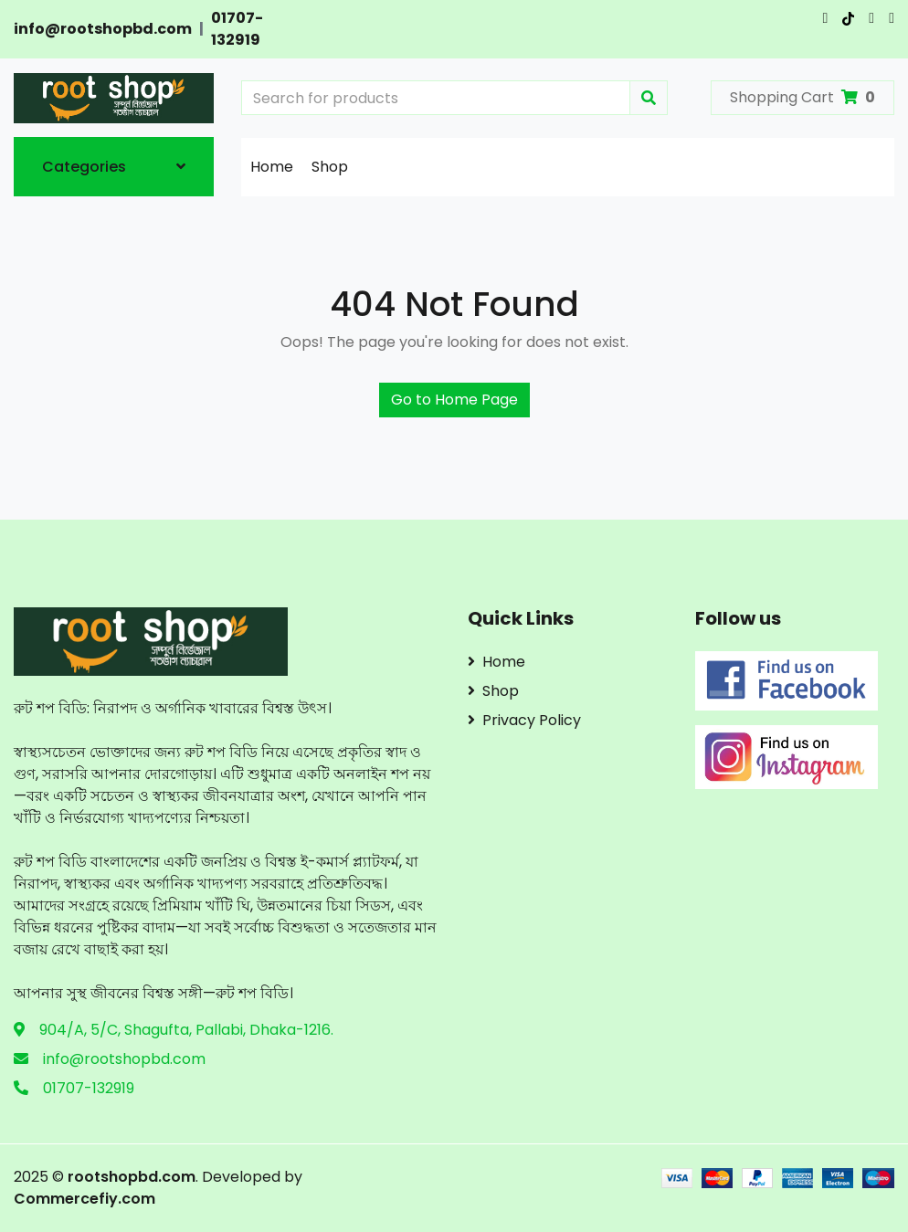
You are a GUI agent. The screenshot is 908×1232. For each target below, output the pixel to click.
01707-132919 (237, 28)
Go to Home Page (454, 399)
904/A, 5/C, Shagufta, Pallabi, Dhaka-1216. (186, 1029)
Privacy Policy (524, 720)
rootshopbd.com (131, 1176)
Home (271, 166)
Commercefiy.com (84, 1198)
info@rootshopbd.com (103, 28)
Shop (329, 166)
